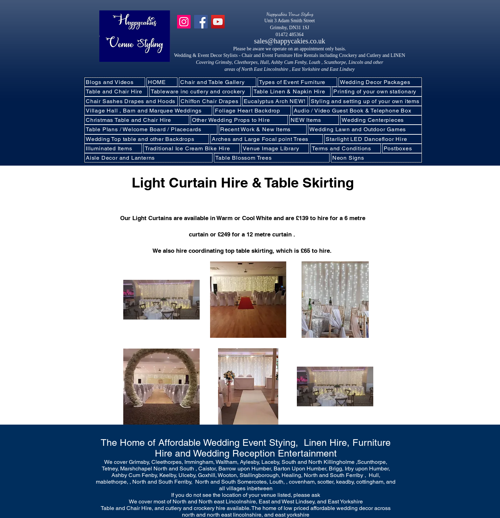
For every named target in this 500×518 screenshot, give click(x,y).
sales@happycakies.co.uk (289, 41)
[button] (200, 91)
